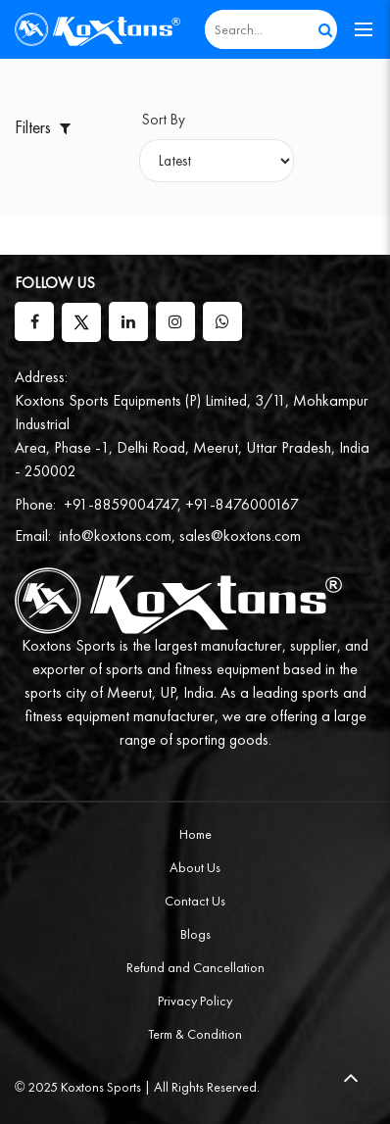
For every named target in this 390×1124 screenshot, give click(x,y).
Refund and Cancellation (195, 967)
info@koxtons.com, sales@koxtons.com (180, 535)
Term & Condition (195, 1034)
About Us (195, 867)
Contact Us (195, 900)
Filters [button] (44, 127)
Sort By (163, 119)
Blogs (195, 934)
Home (195, 834)
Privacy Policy (195, 1000)
